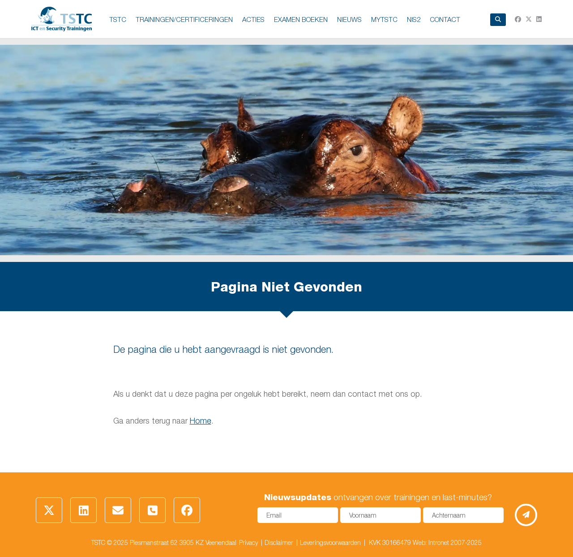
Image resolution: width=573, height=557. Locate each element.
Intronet (438, 542)
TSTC (117, 19)
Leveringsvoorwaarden (330, 542)
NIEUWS (349, 19)
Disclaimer (279, 542)
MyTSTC (384, 19)
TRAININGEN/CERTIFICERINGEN (184, 19)
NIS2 (413, 19)
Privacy (248, 542)
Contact (445, 19)
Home (200, 420)
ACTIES (253, 19)
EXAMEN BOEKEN (301, 19)
